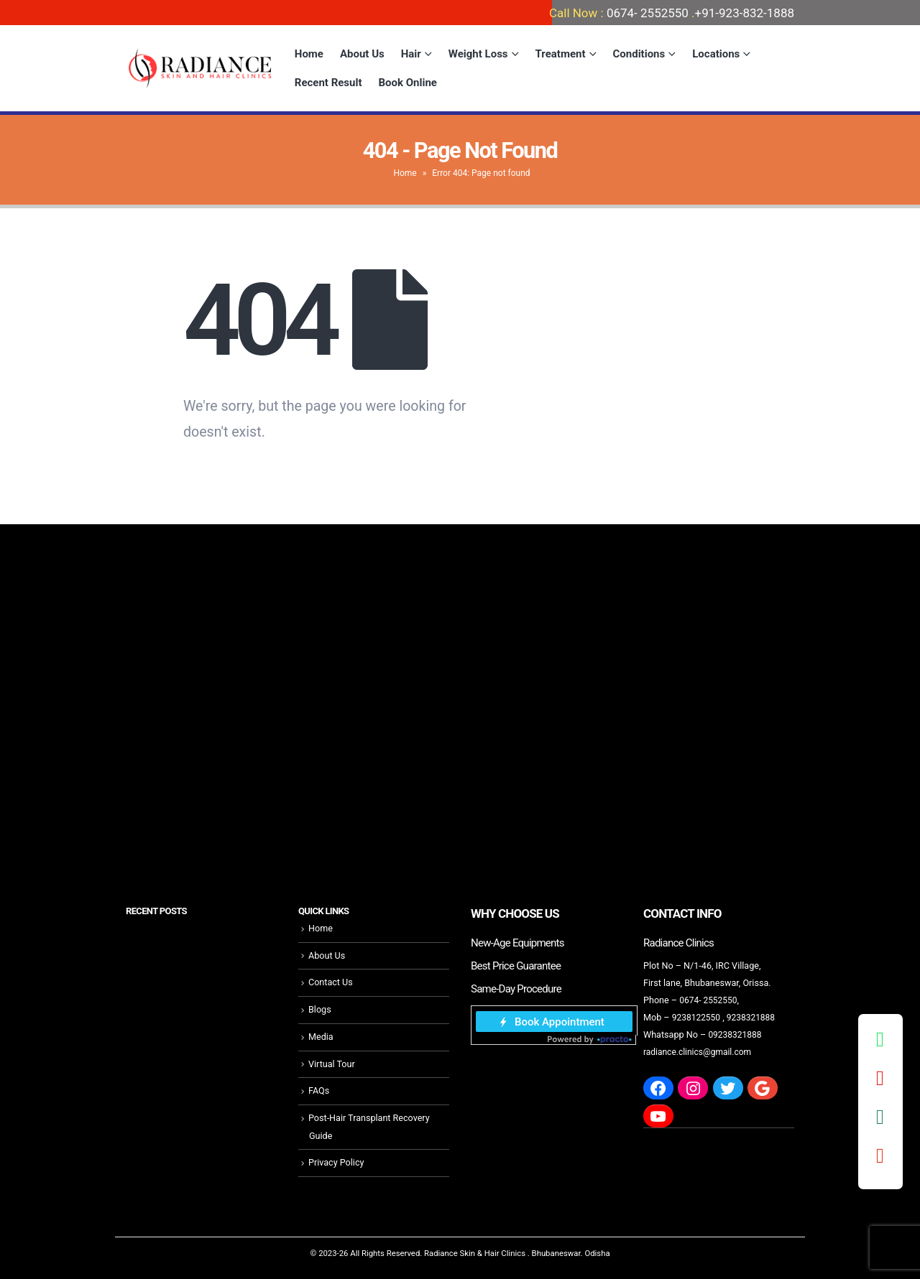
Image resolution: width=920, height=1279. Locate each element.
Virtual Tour (331, 1063)
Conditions (639, 53)
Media (321, 1036)
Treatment (560, 53)
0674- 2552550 (648, 13)
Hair (411, 53)
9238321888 (754, 1017)
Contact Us (330, 982)
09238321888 (736, 1034)
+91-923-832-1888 (744, 13)
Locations (716, 53)
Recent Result (328, 82)
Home (309, 53)
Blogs (319, 1009)
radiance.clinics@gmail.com (700, 1051)
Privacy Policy (336, 1161)
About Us (362, 53)
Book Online (408, 82)
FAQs (318, 1090)
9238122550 (697, 1017)
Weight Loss (478, 53)
